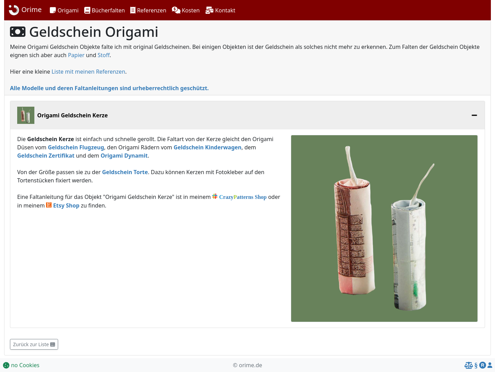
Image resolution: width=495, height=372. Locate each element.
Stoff (104, 55)
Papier (76, 55)
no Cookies (21, 365)
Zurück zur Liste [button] (34, 344)
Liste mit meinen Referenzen (88, 71)
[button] (64, 10)
